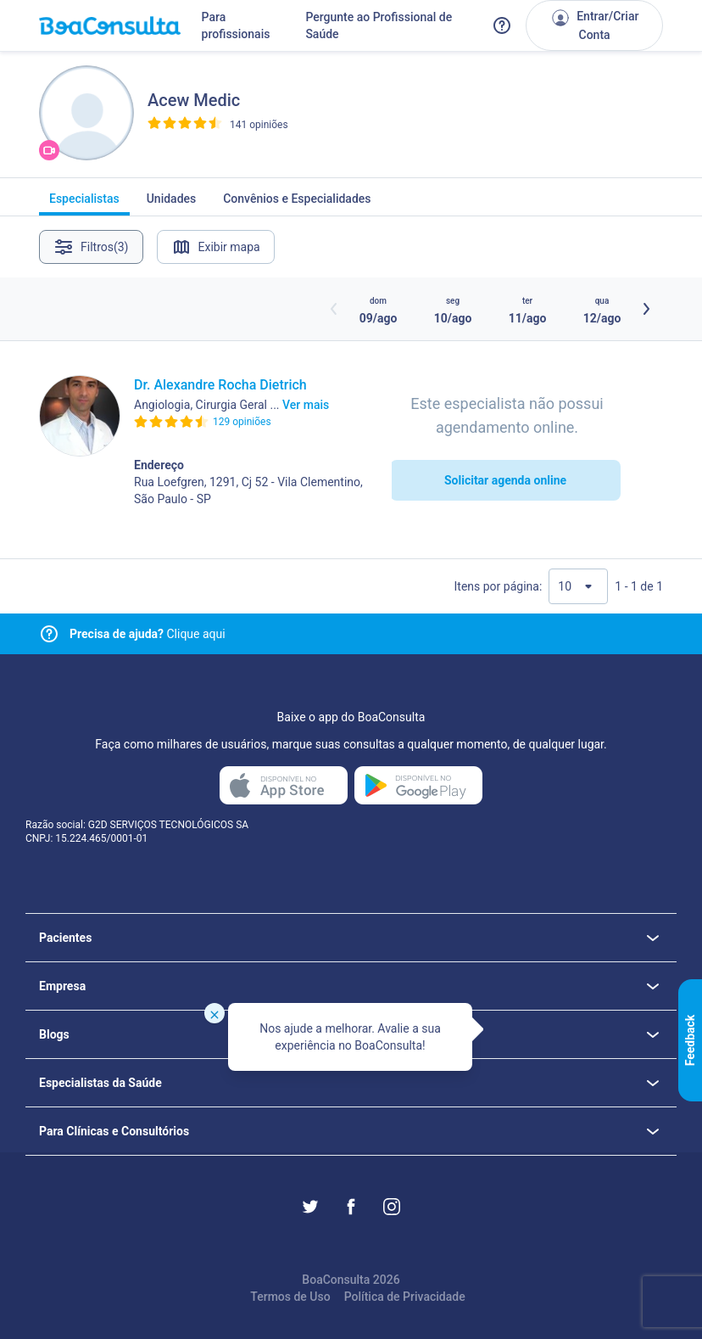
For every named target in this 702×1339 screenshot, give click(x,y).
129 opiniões (242, 422)
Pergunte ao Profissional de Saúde (378, 25)
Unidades (171, 204)
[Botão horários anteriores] (334, 309)
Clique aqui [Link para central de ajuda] (148, 634)
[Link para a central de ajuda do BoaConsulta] (502, 25)
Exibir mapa (215, 247)
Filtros (91, 247)
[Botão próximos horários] (646, 309)
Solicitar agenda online (505, 480)
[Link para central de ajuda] (49, 634)
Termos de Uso (290, 1296)
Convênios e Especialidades (297, 204)
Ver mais (305, 405)
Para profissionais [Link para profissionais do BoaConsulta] (236, 25)
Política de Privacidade (404, 1296)
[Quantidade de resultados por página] (578, 586)
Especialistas (84, 204)
